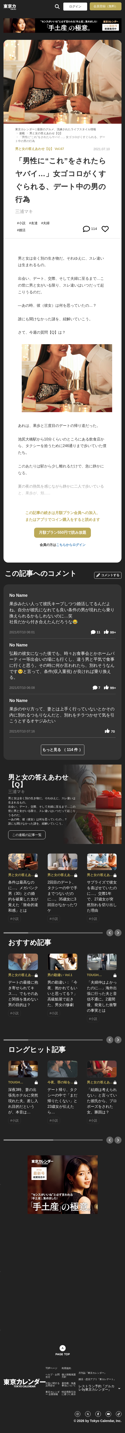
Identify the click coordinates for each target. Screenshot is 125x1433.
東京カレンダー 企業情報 (53, 1393)
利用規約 (66, 1368)
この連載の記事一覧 (27, 835)
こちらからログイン (71, 545)
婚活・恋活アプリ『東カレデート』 (97, 1379)
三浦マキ (24, 211)
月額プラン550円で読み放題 (62, 532)
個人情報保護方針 (69, 1375)
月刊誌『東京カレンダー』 (93, 1373)
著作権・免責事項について (69, 1384)
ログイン (75, 6)
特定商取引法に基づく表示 (69, 1393)
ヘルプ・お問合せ (53, 1375)
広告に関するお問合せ (53, 1384)
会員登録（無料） (105, 6)
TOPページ (51, 1368)
